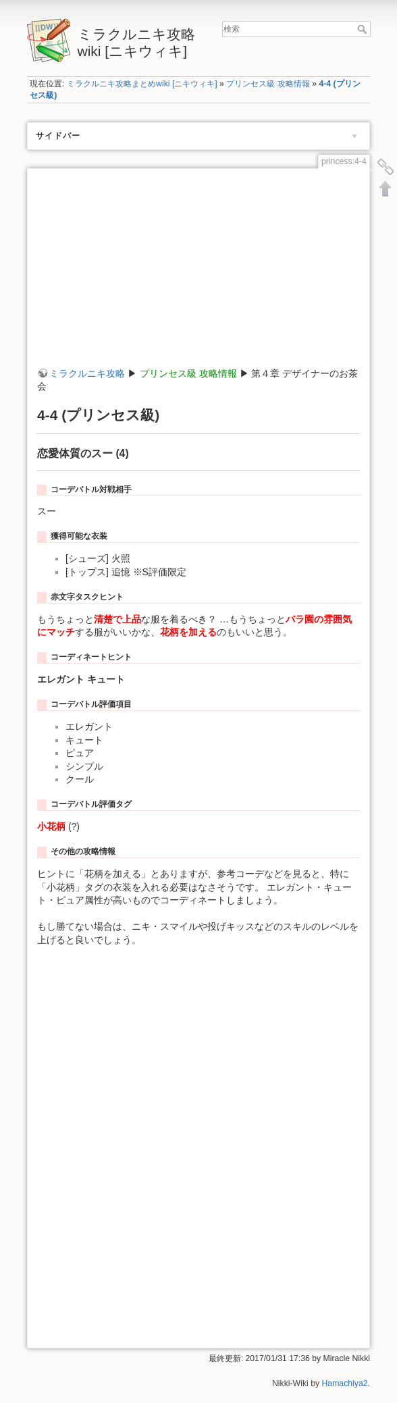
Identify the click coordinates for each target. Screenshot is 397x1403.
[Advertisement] (198, 272)
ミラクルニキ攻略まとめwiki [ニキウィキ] (142, 83)
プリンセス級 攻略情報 (267, 83)
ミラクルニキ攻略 (87, 373)
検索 (363, 29)
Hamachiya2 (345, 1383)
